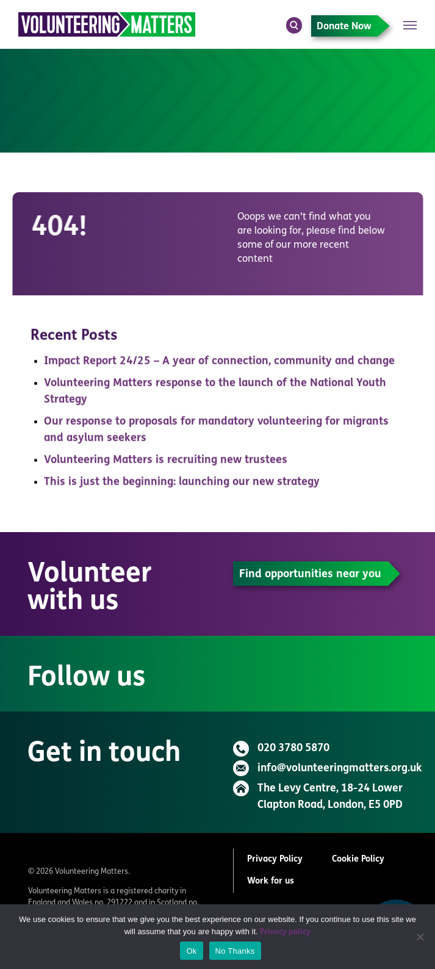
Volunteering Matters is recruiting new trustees (165, 463)
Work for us (270, 881)
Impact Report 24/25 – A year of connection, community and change (219, 364)
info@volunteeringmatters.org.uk (339, 768)
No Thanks (235, 951)
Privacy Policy (275, 859)
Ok (191, 951)
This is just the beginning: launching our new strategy (182, 485)
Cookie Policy (358, 859)
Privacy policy (285, 932)
